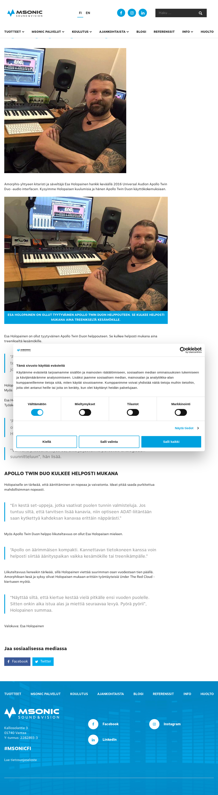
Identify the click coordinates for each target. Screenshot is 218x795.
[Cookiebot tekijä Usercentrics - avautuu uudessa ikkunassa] (183, 350)
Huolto (207, 31)
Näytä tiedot (184, 428)
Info (186, 31)
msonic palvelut (46, 31)
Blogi (141, 31)
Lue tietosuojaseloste (20, 759)
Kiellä (46, 441)
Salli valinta (109, 441)
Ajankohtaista (112, 31)
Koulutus (80, 31)
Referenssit (164, 31)
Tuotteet (12, 31)
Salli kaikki (171, 441)
